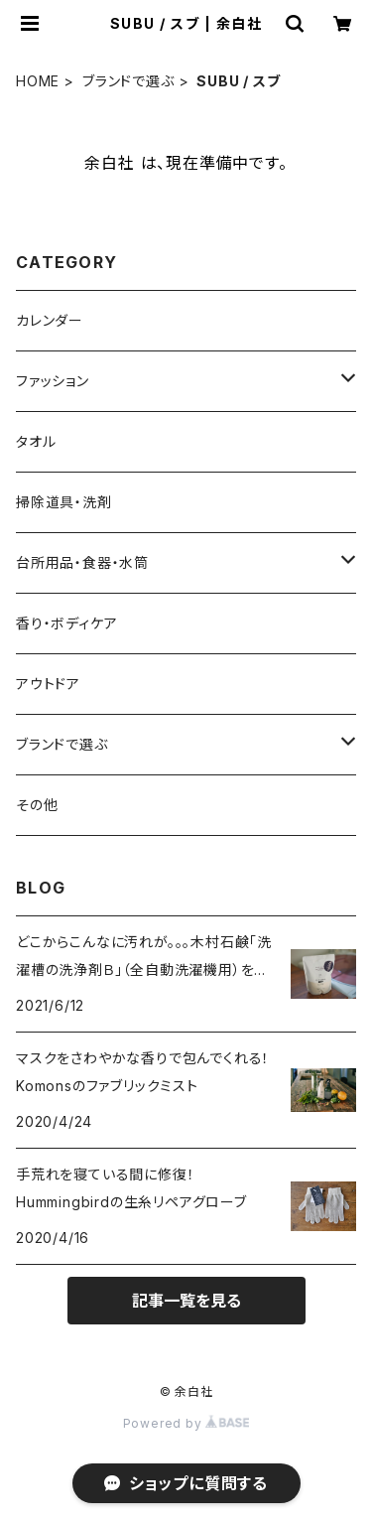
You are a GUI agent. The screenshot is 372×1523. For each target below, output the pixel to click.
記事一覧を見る (186, 1301)
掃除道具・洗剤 (64, 501)
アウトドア (48, 683)
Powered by (186, 1423)
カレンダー (49, 320)
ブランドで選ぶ (128, 80)
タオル (36, 441)
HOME (38, 80)
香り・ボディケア (66, 623)
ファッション (52, 380)
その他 (37, 804)
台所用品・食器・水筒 (82, 562)
